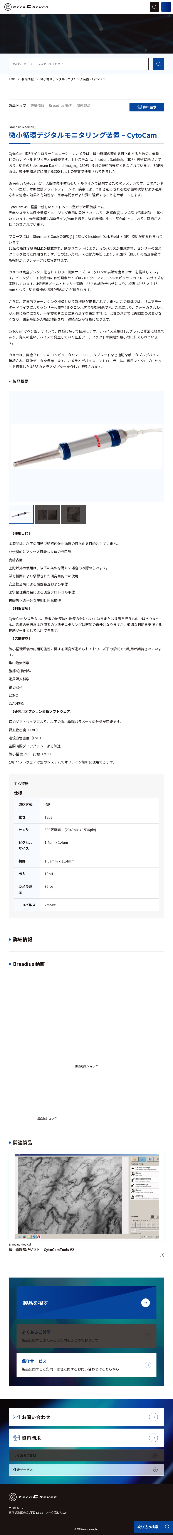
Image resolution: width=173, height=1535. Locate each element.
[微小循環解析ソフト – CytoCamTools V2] (87, 1206)
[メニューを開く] (166, 7)
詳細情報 (37, 105)
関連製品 (84, 105)
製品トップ (17, 105)
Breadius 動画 (60, 105)
